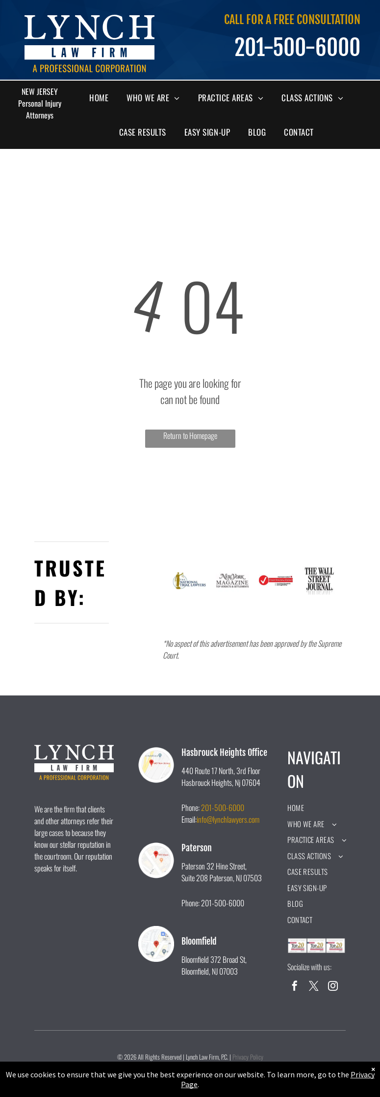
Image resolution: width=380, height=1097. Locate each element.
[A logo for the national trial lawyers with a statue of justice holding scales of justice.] (189, 580)
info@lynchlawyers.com (228, 819)
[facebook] (294, 987)
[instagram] (333, 987)
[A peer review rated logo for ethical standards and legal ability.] (275, 580)
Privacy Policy (247, 1057)
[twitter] (313, 987)
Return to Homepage (190, 435)
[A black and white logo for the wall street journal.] (319, 580)
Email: (189, 819)
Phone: (190, 807)
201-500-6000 (222, 807)
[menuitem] (102, 98)
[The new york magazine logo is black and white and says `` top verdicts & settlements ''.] (232, 580)
